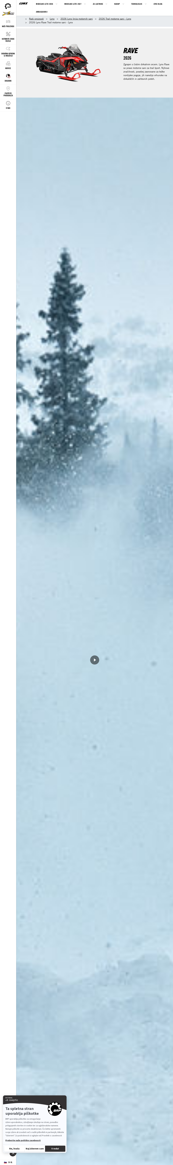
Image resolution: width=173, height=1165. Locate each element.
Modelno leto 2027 (73, 4)
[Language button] (8, 1162)
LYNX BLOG (158, 4)
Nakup (117, 4)
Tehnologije (136, 4)
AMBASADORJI (42, 11)
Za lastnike (98, 4)
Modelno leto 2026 (44, 4)
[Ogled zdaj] (94, 660)
